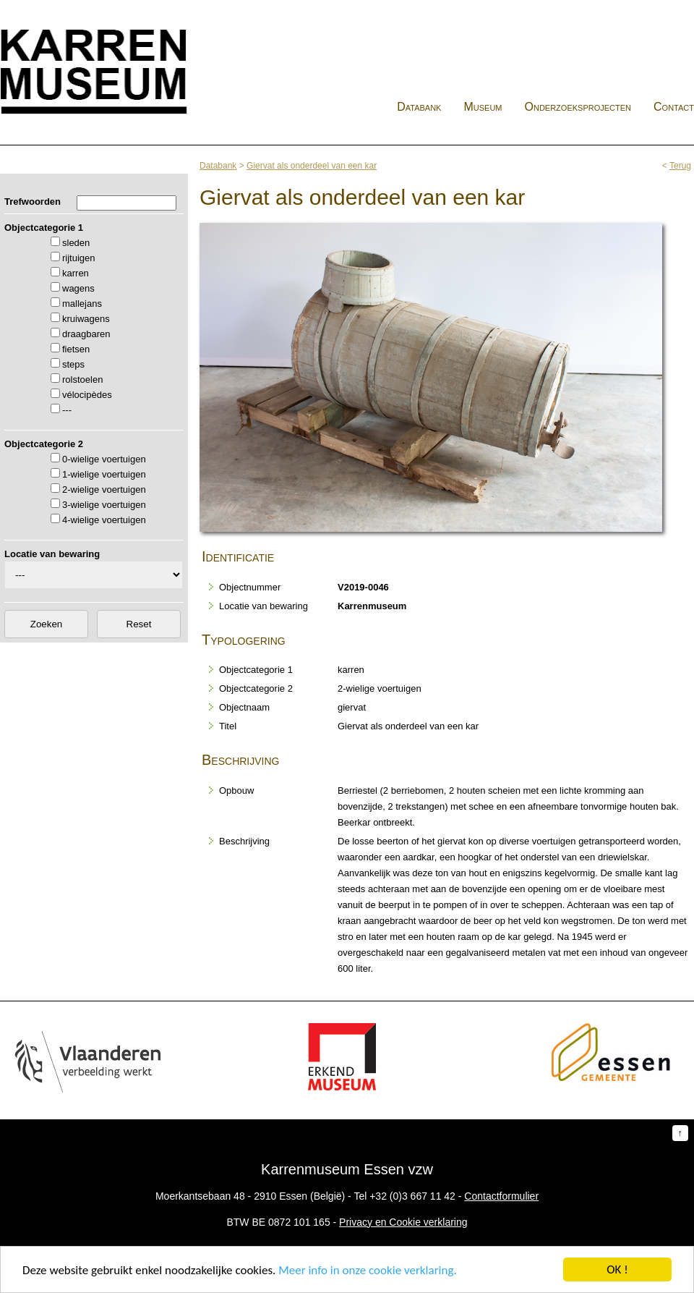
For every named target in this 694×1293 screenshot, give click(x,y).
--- (67, 409)
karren (75, 273)
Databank (419, 107)
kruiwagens (86, 318)
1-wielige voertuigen (104, 474)
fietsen (76, 349)
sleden (76, 242)
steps (73, 364)
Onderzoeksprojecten (578, 107)
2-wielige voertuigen (104, 489)
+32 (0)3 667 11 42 (412, 1196)
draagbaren (86, 333)
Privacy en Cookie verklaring (403, 1222)
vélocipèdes (87, 394)
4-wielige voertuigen (104, 519)
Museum (482, 107)
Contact (674, 107)
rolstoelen (82, 379)
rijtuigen (78, 258)
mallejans (82, 303)
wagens (78, 288)
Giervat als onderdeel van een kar (312, 166)
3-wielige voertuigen (104, 504)
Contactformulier (501, 1196)
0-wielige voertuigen (104, 459)
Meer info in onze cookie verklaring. (367, 1270)
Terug (680, 166)
